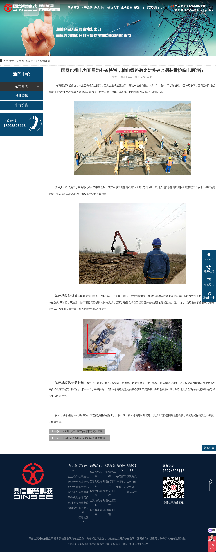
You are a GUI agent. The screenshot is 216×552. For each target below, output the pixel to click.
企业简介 (73, 476)
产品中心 (100, 7)
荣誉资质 (73, 497)
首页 (18, 60)
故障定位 (83, 497)
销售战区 (132, 486)
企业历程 (73, 481)
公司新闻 (45, 60)
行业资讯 (21, 96)
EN (163, 7)
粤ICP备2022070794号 (135, 543)
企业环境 (73, 492)
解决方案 (113, 7)
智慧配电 (83, 481)
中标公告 (21, 105)
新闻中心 (139, 7)
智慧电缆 (83, 492)
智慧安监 (83, 502)
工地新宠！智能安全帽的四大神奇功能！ (84, 438)
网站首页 (73, 7)
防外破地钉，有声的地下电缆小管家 (82, 431)
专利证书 (73, 502)
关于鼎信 (87, 7)
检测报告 (73, 507)
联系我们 (153, 7)
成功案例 (126, 7)
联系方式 (132, 476)
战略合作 (132, 481)
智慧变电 (83, 486)
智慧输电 (83, 476)
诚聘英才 (132, 492)
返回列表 (209, 447)
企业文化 (73, 486)
